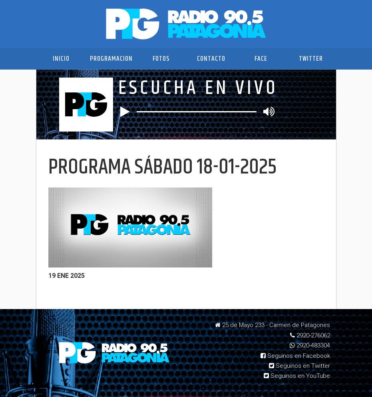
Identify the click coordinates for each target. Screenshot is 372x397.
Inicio (61, 59)
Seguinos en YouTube (297, 375)
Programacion (111, 59)
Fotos (161, 59)
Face (261, 59)
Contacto (211, 59)
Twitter (311, 59)
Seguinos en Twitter (299, 365)
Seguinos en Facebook (295, 355)
